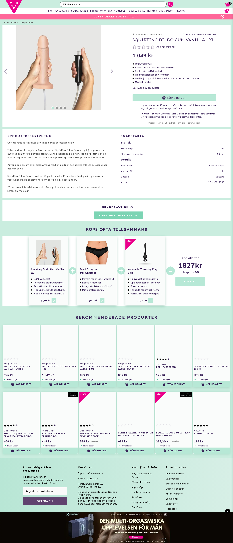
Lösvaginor (172, 498)
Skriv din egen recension (118, 215)
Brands (14, 22)
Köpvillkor (137, 497)
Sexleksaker (172, 478)
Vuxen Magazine (175, 473)
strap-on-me (155, 34)
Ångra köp (137, 487)
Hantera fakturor (141, 492)
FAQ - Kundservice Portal (141, 475)
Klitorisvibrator (174, 493)
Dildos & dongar (175, 488)
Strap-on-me (26, 22)
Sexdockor (172, 503)
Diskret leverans (140, 482)
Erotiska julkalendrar (177, 483)
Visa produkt (173, 384)
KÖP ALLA (190, 281)
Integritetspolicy (141, 502)
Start (6, 22)
